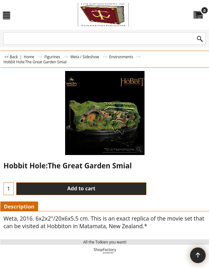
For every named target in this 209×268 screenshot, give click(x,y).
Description (19, 206)
